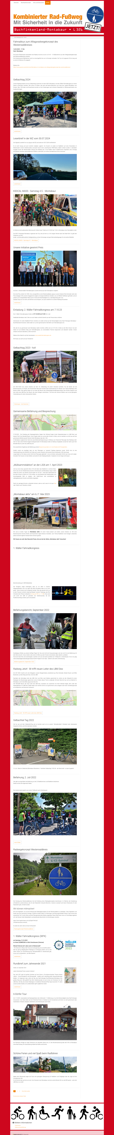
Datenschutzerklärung (20, 1127)
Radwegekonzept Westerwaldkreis (23, 929)
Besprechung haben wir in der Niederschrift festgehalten (53, 447)
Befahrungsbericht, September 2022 (24, 661)
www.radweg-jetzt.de (18, 37)
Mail (55, 483)
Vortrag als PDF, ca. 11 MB (37, 594)
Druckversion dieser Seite (19, 1096)
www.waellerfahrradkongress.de (43, 335)
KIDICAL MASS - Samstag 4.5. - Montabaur (26, 240)
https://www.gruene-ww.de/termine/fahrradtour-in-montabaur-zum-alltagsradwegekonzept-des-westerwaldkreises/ (41, 67)
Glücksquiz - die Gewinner (21, 404)
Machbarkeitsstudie (26, 2)
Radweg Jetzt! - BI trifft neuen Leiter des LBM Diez (28, 713)
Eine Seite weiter (26, 1091)
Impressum (18, 1125)
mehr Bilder (17, 842)
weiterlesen (17, 131)
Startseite (16, 2)
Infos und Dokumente (38, 2)
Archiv (47, 2)
